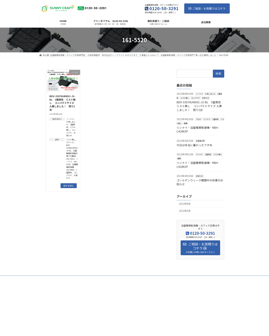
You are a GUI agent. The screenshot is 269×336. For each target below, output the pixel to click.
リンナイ (206, 119)
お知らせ (71, 134)
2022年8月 (185, 203)
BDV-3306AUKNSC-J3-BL (72, 148)
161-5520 (70, 158)
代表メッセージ (92, 278)
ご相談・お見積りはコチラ (207, 8)
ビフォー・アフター (69, 278)
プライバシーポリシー (52, 280)
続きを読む (68, 185)
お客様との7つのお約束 (117, 278)
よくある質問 (187, 278)
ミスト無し (71, 139)
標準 (185, 123)
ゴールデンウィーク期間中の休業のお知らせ (200, 182)
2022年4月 (185, 210)
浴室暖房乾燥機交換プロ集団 (72, 153)
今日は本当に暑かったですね (194, 145)
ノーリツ (70, 119)
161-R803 (70, 169)
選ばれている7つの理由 (146, 278)
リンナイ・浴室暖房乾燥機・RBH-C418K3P (198, 129)
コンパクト (71, 131)
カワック (70, 142)
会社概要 (204, 278)
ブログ (198, 119)
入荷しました (210, 93)
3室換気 (71, 171)
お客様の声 (200, 140)
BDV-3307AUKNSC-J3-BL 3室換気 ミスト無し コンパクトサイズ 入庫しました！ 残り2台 (62, 102)
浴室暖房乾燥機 (72, 165)
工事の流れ (169, 278)
